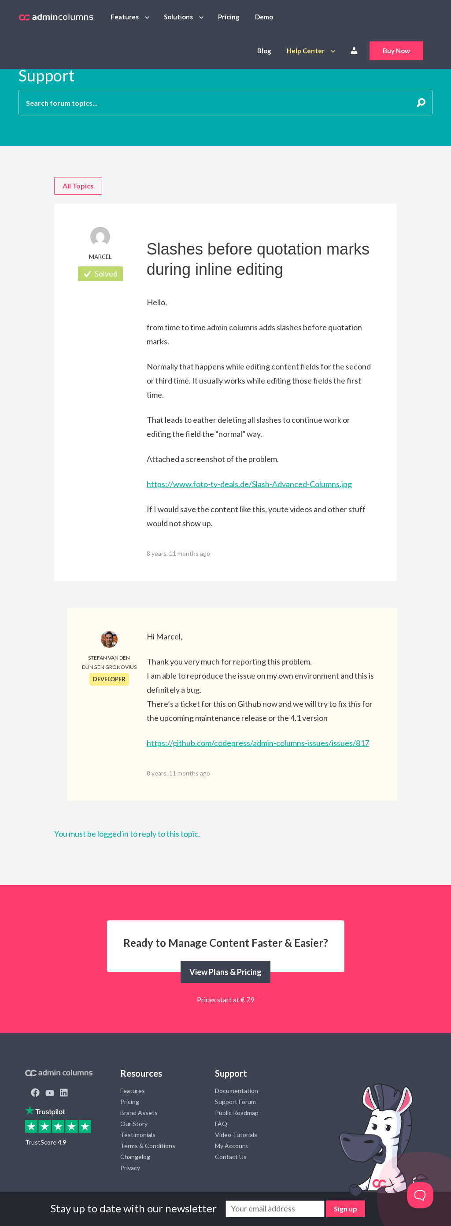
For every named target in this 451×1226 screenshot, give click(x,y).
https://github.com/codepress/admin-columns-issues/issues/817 (258, 743)
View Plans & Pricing (225, 972)
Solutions (178, 17)
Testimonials (137, 1134)
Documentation (236, 1090)
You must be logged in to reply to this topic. (127, 833)
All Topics (78, 185)
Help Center (306, 51)
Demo (264, 17)
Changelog (135, 1156)
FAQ (221, 1123)
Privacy (130, 1167)
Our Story (134, 1123)
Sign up (345, 1208)
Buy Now (396, 51)
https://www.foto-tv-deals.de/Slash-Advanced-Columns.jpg (249, 484)
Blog (264, 51)
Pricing (229, 17)
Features (125, 17)
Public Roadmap (237, 1112)
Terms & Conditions (147, 1145)
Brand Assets (139, 1112)
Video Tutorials (236, 1134)
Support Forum (235, 1101)
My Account (231, 1145)
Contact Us (231, 1156)
